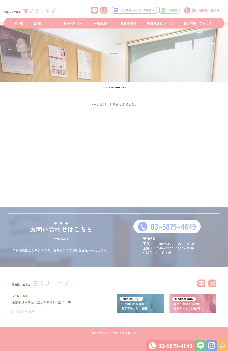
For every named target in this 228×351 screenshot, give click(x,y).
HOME (18, 23)
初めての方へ (73, 23)
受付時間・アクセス (197, 23)
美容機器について (160, 23)
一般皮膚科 (102, 23)
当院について (43, 23)
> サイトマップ (23, 311)
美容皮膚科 (128, 23)
